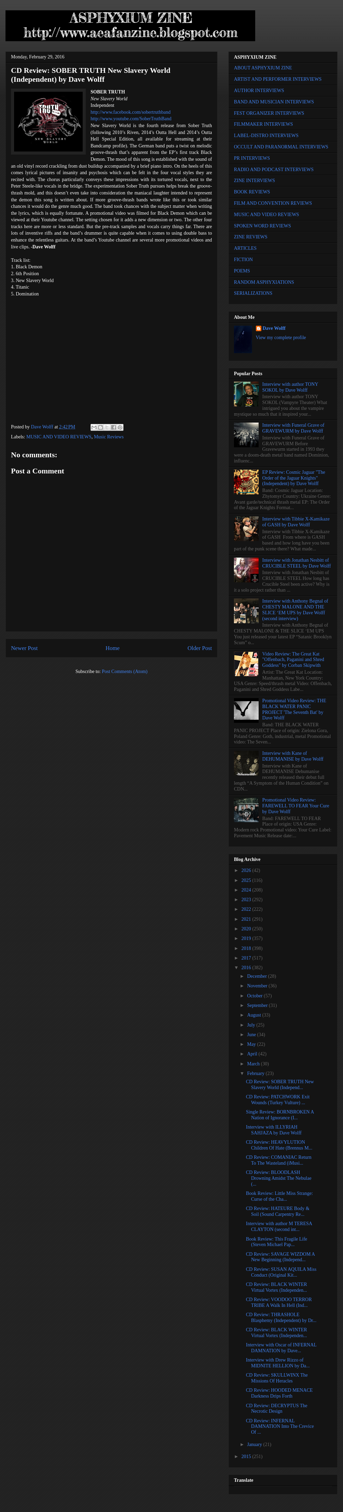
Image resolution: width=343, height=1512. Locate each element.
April (252, 1053)
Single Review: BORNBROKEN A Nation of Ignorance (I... (280, 1114)
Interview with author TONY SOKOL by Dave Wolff (290, 387)
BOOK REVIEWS (252, 191)
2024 (246, 890)
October (255, 995)
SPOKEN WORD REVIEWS (262, 225)
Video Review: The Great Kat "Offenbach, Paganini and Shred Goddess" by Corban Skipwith (293, 659)
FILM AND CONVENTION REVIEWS (273, 203)
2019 (246, 938)
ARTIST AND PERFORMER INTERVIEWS (278, 79)
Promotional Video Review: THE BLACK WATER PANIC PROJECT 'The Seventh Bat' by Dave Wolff (294, 709)
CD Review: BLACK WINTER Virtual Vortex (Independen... (276, 1287)
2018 (246, 948)
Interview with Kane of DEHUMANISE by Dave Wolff (292, 756)
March (254, 1063)
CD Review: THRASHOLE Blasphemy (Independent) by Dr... (281, 1317)
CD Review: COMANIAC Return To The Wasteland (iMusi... (278, 1160)
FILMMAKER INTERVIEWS (263, 124)
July (251, 1025)
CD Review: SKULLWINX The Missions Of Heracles (277, 1378)
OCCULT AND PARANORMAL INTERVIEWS (281, 146)
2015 (246, 1456)
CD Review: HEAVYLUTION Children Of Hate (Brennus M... (279, 1145)
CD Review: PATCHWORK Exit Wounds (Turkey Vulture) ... (278, 1099)
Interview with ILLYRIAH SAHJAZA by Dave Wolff (273, 1129)
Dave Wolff (274, 328)
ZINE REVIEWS (251, 236)
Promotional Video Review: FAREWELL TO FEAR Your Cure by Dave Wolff (295, 805)
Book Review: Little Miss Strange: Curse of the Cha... (279, 1196)
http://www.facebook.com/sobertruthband (130, 112)
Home (113, 648)
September (258, 1005)
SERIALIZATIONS (253, 293)
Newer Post (24, 648)
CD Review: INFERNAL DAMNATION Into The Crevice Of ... (280, 1426)
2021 (246, 919)
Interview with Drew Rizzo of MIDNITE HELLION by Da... (278, 1362)
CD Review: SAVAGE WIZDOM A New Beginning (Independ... (280, 1257)
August (254, 1015)
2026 (246, 870)
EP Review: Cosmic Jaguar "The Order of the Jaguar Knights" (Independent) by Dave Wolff (293, 478)
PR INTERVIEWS (252, 158)
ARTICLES (245, 248)
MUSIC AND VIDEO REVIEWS (59, 436)
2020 (246, 928)
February (256, 1073)
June (252, 1034)
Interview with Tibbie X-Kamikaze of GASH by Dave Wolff (296, 521)
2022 (246, 909)
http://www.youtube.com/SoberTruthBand (131, 118)
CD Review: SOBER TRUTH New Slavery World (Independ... (280, 1084)
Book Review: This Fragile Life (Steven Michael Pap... (276, 1241)
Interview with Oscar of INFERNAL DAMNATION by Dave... (281, 1347)
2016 (246, 967)
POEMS (242, 270)
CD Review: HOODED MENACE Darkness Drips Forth (279, 1393)
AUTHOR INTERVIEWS (259, 90)
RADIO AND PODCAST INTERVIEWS (274, 169)
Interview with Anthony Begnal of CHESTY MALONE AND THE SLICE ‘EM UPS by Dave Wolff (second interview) (295, 609)
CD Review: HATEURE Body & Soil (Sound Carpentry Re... (277, 1211)
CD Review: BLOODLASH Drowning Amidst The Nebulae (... (278, 1178)
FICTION (243, 259)
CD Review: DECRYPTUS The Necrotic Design (276, 1408)
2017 (246, 958)
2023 (246, 899)
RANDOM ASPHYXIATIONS (264, 282)
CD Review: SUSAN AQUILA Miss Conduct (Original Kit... (281, 1272)
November (258, 985)
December (257, 976)
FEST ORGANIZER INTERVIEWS (269, 113)
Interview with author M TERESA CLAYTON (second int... (279, 1226)
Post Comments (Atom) (124, 671)
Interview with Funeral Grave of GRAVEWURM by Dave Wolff (293, 428)
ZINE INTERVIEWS (254, 180)
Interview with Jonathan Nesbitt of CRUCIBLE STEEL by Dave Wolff (296, 563)
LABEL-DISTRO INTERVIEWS (266, 135)
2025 (246, 880)
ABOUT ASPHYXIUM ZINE (263, 67)
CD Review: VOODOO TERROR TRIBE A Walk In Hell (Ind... (279, 1302)
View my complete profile (281, 337)
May (252, 1044)
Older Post (200, 648)
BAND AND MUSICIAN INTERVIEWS (274, 101)
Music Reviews (109, 436)
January (255, 1444)
